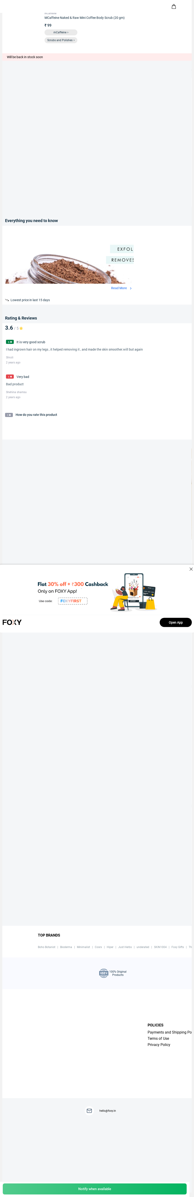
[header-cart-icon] (174, 6)
